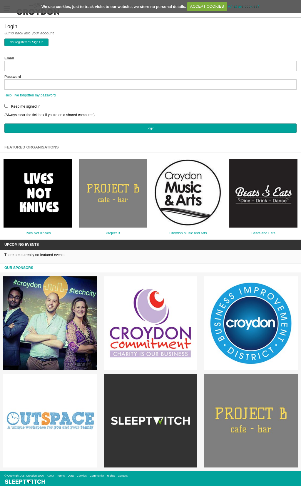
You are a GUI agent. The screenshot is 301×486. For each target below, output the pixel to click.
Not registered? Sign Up (26, 42)
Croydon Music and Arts (188, 233)
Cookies (81, 475)
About (50, 475)
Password (12, 77)
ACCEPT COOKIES (207, 6)
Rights (111, 475)
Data (70, 475)
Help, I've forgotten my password (30, 95)
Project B (113, 233)
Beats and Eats (263, 233)
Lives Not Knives (37, 233)
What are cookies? (244, 6)
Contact (123, 475)
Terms (61, 475)
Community (97, 475)
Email (9, 58)
